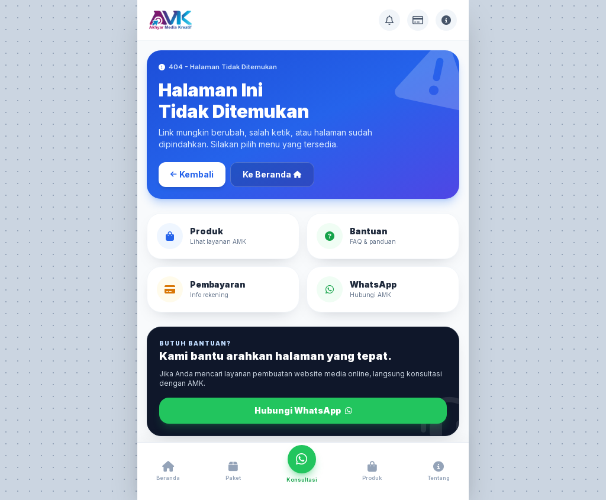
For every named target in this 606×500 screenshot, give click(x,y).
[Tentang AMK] (446, 20)
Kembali (192, 174)
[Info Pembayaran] (417, 20)
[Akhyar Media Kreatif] (170, 20)
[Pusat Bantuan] (389, 20)
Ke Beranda (272, 174)
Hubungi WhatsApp (303, 410)
